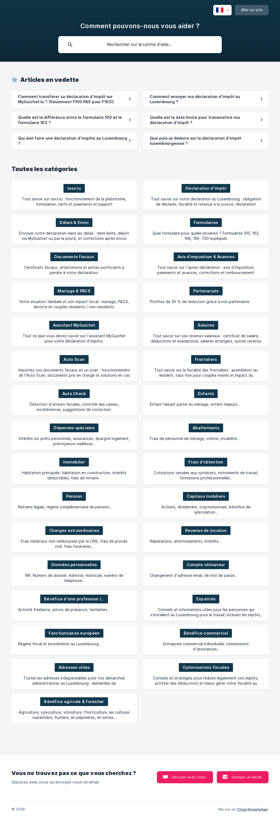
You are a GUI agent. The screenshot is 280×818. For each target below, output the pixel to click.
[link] (74, 99)
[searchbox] (140, 44)
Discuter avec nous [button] (189, 777)
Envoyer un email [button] (246, 777)
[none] (222, 10)
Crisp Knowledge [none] (252, 809)
